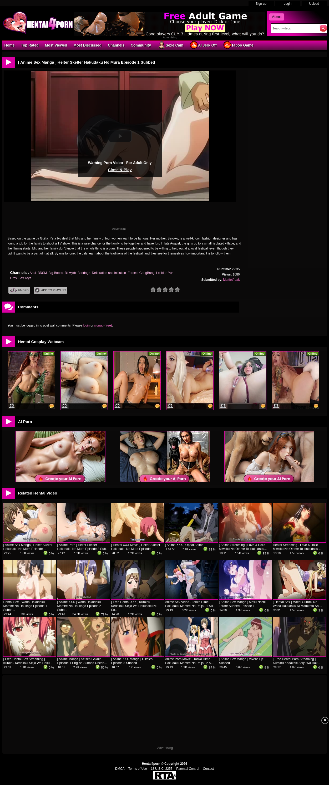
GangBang (146, 273)
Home (9, 45)
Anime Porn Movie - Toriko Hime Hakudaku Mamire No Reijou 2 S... (189, 661)
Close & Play (120, 169)
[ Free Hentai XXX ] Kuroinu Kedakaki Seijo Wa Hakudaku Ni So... (133, 606)
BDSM (42, 273)
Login (287, 4)
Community (141, 45)
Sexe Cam (170, 45)
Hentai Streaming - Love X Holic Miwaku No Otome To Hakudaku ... (297, 547)
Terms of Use (137, 769)
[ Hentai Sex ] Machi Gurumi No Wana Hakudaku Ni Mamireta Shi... (297, 604)
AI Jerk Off (203, 45)
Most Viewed (56, 45)
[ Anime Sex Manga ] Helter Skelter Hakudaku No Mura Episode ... (28, 547)
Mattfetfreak (231, 280)
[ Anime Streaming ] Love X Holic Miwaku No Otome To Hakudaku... (243, 547)
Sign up (261, 4)
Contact (208, 769)
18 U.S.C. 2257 (161, 769)
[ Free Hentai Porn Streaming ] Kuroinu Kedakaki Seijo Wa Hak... (296, 661)
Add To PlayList (50, 290)
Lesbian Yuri (165, 273)
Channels (116, 45)
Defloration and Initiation (109, 273)
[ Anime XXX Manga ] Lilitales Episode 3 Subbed (132, 661)
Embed (19, 290)
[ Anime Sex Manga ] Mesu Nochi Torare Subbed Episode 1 (242, 604)
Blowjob (70, 273)
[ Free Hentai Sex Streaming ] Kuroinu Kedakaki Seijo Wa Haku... (27, 661)
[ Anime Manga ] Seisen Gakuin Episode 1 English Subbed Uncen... (82, 661)
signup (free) (103, 325)
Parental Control (187, 769)
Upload (314, 4)
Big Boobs (56, 273)
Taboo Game (238, 45)
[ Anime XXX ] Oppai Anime (184, 545)
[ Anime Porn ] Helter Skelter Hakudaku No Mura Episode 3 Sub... (83, 547)
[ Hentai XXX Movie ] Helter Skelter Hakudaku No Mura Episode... (135, 547)
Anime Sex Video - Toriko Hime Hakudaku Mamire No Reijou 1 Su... (190, 604)
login (86, 325)
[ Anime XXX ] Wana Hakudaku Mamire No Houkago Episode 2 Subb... (79, 606)
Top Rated (29, 45)
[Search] (294, 28)
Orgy (13, 278)
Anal (33, 273)
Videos (276, 17)
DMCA (119, 769)
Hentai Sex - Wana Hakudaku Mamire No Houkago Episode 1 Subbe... (25, 606)
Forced (133, 273)
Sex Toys (24, 278)
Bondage (84, 273)
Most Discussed (87, 45)
